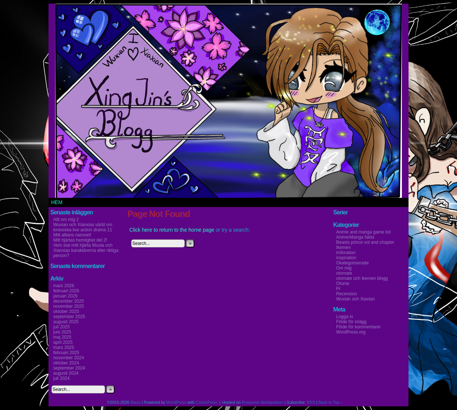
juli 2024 (61, 378)
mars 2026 (63, 285)
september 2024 (69, 368)
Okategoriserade (352, 262)
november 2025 (68, 306)
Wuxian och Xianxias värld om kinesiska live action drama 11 (82, 227)
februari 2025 (66, 352)
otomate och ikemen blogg (362, 278)
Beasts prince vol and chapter (365, 242)
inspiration (346, 257)
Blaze (135, 402)
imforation (346, 252)
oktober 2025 (66, 311)
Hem (56, 202)
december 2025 (68, 301)
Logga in (344, 316)
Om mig (344, 268)
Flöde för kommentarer (358, 326)
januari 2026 (65, 296)
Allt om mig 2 (66, 219)
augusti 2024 (66, 373)
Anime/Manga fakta (355, 237)
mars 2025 (63, 347)
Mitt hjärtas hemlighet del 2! (80, 240)
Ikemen (343, 247)
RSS (311, 402)
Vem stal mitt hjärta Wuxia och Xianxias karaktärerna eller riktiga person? (85, 250)
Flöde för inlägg (351, 321)
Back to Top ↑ (331, 402)
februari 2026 (66, 290)
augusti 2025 (66, 321)
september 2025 (69, 316)
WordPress (176, 402)
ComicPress (206, 402)
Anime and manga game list (363, 232)
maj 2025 (62, 337)
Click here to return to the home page (171, 230)
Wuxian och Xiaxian (355, 299)
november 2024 (68, 357)
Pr (338, 288)
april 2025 (63, 342)
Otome (342, 283)
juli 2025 (61, 326)
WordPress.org (351, 332)
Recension (346, 293)
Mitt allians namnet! (72, 235)
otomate (344, 273)
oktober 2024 (66, 363)
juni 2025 (62, 332)
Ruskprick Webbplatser (262, 402)
